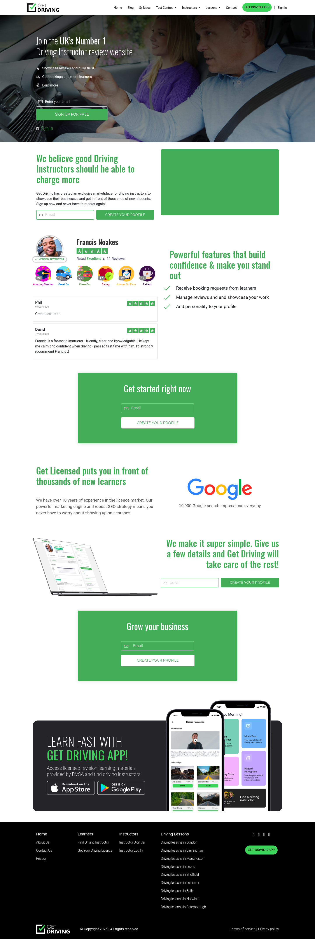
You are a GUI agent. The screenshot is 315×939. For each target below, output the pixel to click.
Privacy (41, 858)
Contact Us (44, 850)
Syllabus (144, 7)
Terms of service (243, 929)
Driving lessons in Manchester (182, 858)
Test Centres (165, 7)
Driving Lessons (175, 834)
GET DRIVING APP (257, 7)
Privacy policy (268, 929)
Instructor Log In (131, 850)
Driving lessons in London (179, 842)
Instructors (190, 7)
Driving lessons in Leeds (178, 867)
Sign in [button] (282, 7)
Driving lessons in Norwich (179, 899)
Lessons (212, 7)
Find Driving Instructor (93, 842)
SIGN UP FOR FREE (72, 114)
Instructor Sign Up (132, 842)
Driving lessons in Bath (177, 891)
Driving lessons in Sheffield (180, 874)
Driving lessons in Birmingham (182, 850)
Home (118, 7)
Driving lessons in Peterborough (183, 907)
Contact (231, 7)
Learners (85, 834)
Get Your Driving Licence (95, 850)
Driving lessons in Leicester (180, 883)
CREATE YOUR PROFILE (125, 215)
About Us (42, 842)
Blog (131, 7)
